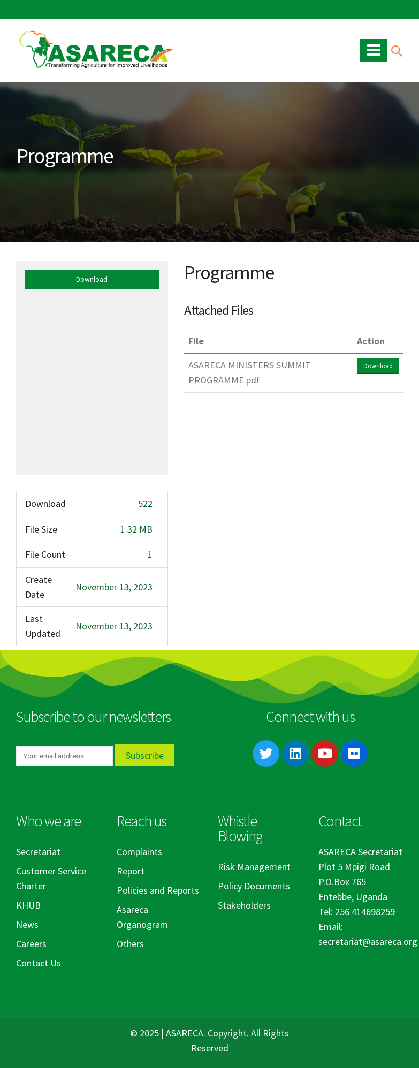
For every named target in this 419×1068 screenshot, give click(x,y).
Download (92, 279)
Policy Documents (254, 886)
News (27, 924)
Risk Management (254, 866)
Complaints (139, 852)
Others (130, 944)
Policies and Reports (158, 890)
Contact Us (38, 963)
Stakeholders (244, 905)
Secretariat (38, 852)
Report (130, 871)
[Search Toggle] (396, 50)
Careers (31, 944)
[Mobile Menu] (373, 50)
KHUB (28, 905)
